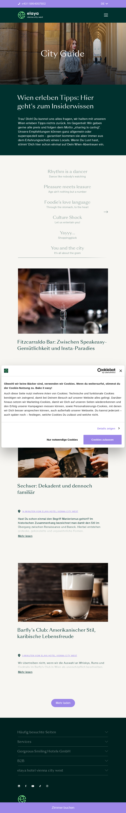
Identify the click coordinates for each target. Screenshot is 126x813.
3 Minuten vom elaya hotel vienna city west (49, 655)
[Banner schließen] (120, 370)
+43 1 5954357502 (34, 3)
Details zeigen (106, 428)
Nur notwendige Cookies (62, 439)
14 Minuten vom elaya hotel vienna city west (50, 511)
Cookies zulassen (102, 439)
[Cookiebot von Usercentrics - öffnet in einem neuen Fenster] (100, 370)
